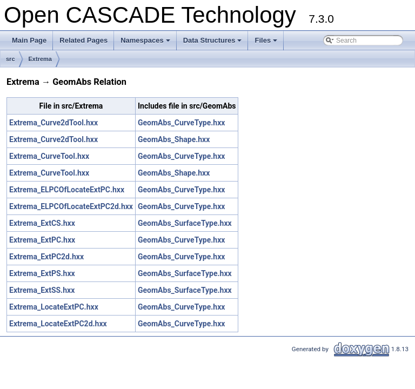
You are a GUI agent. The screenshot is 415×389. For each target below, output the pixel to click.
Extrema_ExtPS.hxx (42, 273)
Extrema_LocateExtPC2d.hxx (58, 323)
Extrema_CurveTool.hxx (49, 156)
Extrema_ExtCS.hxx (42, 223)
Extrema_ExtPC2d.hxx (46, 256)
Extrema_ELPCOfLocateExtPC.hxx (66, 189)
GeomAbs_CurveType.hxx (181, 122)
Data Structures (213, 43)
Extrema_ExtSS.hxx (42, 290)
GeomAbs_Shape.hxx (174, 139)
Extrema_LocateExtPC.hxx (53, 307)
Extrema (40, 59)
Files (267, 43)
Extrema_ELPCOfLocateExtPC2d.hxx (71, 206)
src (10, 59)
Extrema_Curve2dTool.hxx (53, 122)
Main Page (29, 40)
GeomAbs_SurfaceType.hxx (185, 223)
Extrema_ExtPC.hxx (42, 240)
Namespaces (146, 43)
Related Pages (83, 40)
